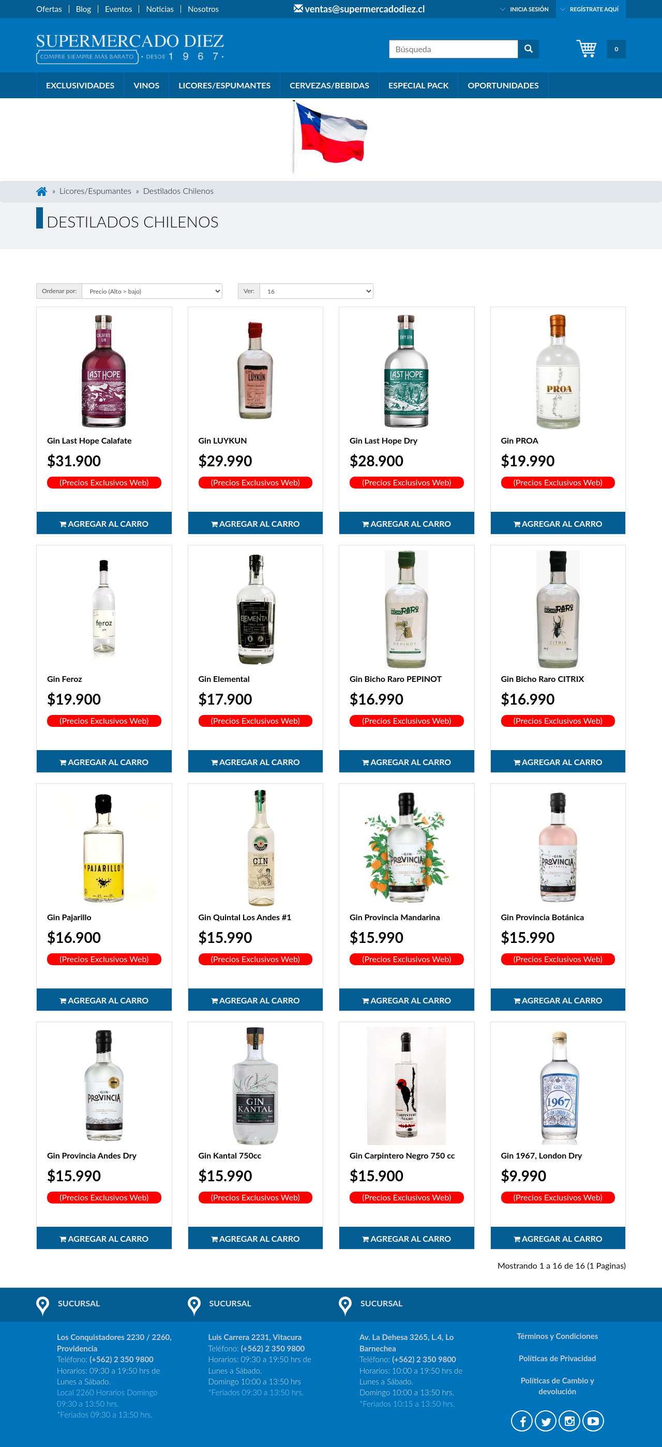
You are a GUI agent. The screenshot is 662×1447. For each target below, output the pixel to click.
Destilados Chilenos (178, 190)
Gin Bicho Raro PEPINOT (396, 678)
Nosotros (203, 9)
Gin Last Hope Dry (383, 440)
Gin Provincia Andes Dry (92, 1155)
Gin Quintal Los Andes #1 (245, 917)
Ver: (249, 291)
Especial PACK (418, 85)
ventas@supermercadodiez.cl (364, 8)
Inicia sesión (529, 9)
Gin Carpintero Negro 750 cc (402, 1155)
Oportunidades (503, 85)
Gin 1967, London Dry (541, 1155)
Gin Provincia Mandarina (395, 917)
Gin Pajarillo (69, 917)
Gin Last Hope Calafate (89, 440)
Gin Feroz (64, 678)
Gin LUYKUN (223, 440)
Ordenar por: (59, 291)
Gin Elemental (224, 678)
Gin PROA (519, 440)
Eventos (118, 9)
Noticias (160, 9)
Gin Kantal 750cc (230, 1155)
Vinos (146, 85)
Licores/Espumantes (224, 85)
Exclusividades (80, 85)
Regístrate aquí (594, 9)
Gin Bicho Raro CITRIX (542, 678)
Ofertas (49, 9)
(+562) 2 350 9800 (121, 1359)
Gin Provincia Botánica (542, 917)
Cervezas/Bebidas (329, 85)
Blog (83, 9)
